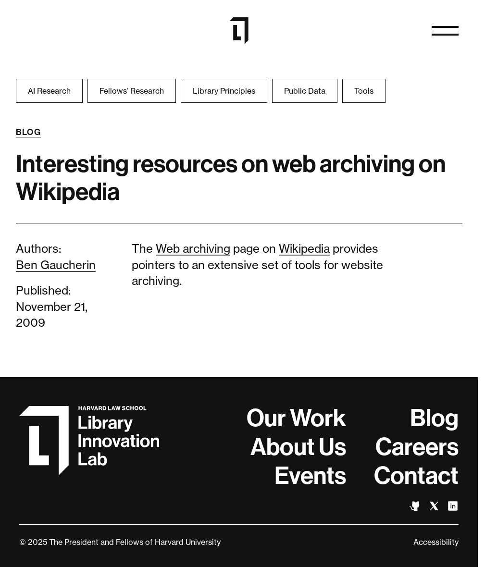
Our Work (296, 418)
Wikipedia (304, 249)
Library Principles (224, 91)
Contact (416, 475)
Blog (28, 132)
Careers (417, 446)
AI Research (49, 91)
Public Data (304, 91)
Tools (363, 91)
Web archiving (193, 249)
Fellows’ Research (131, 91)
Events (310, 475)
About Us (298, 446)
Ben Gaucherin (56, 265)
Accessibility (436, 542)
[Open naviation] (445, 30)
